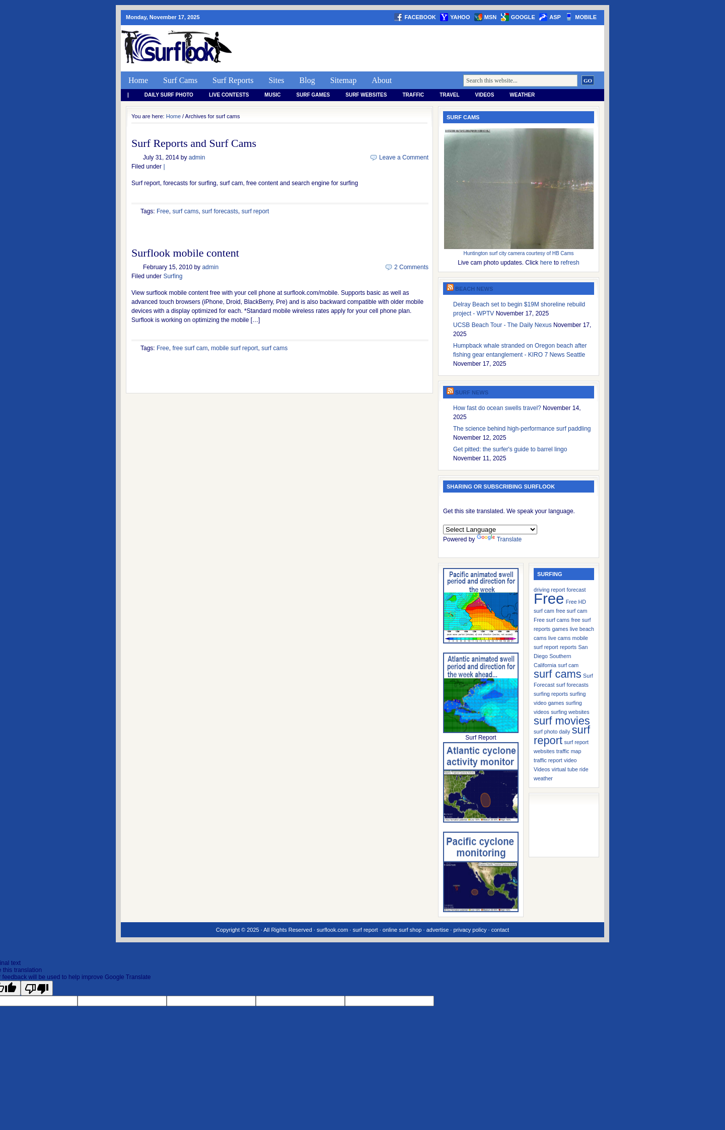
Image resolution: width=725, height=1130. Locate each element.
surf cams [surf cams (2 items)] (558, 674)
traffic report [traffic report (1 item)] (548, 760)
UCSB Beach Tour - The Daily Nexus (502, 325)
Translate (499, 539)
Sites (276, 80)
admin (197, 157)
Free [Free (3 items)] (549, 598)
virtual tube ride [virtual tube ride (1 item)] (570, 769)
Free (163, 211)
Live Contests (229, 95)
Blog (307, 80)
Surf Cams (180, 80)
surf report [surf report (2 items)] (562, 735)
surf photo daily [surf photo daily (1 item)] (552, 732)
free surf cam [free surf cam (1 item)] (571, 611)
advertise (437, 930)
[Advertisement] (421, 48)
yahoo (460, 17)
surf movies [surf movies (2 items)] (562, 720)
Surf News (471, 392)
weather (522, 95)
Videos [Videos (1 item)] (542, 769)
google (523, 17)
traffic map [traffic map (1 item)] (569, 751)
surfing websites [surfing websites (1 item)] (570, 712)
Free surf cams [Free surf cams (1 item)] (551, 620)
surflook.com (332, 930)
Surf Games (313, 95)
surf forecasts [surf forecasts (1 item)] (572, 685)
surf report (255, 211)
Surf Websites (366, 95)
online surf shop (402, 930)
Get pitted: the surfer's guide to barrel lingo (510, 449)
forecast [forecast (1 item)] (576, 590)
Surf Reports (232, 80)
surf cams (185, 211)
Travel (449, 95)
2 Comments (411, 267)
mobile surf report (234, 348)
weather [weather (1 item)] (543, 778)
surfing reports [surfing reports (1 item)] (551, 694)
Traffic (413, 95)
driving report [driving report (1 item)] (549, 590)
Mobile (586, 17)
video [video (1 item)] (570, 760)
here (546, 262)
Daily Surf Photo (168, 95)
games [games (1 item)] (560, 629)
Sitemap (343, 80)
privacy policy (469, 930)
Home (138, 80)
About (382, 80)
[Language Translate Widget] (490, 529)
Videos (484, 95)
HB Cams (563, 253)
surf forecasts (220, 211)
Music (272, 95)
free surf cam (189, 348)
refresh (569, 262)
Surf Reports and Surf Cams (193, 143)
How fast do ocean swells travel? (497, 408)
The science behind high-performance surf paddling (522, 428)
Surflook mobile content (185, 253)
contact (500, 930)
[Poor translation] (37, 988)
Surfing (172, 276)
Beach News (474, 289)
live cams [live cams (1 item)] (559, 638)
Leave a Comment (403, 157)
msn (490, 17)
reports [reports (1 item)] (568, 647)
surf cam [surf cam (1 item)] (568, 665)
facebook (420, 17)
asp (555, 17)
